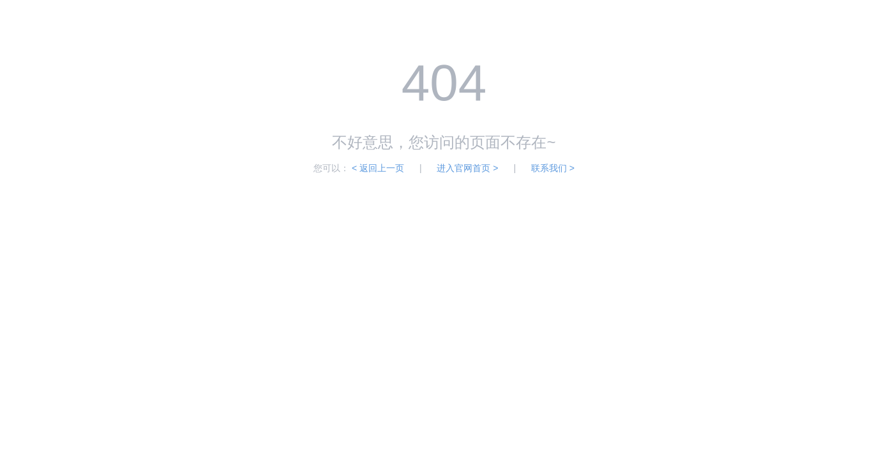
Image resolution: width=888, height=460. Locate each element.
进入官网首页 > (467, 168)
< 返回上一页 (378, 168)
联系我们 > (553, 168)
